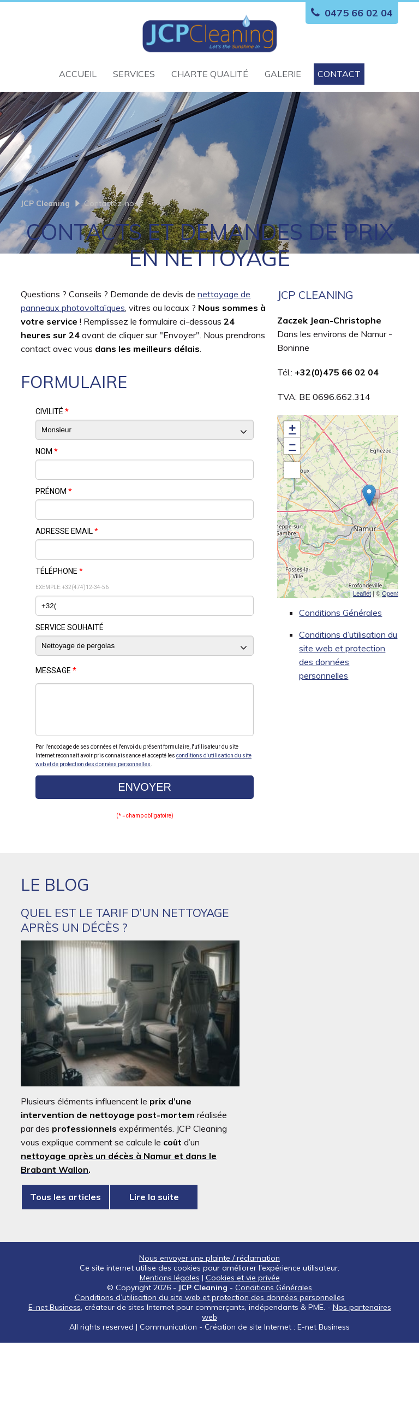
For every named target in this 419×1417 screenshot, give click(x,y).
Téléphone (59, 637)
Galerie (283, 73)
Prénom (53, 557)
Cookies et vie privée (243, 1352)
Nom (46, 517)
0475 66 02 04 (349, 12)
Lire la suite (154, 1271)
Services (134, 73)
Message (55, 736)
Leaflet (362, 659)
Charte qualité (209, 73)
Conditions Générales (340, 678)
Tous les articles (65, 1271)
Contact (339, 73)
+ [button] (292, 495)
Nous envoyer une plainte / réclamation (209, 1332)
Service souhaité (69, 693)
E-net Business (54, 1381)
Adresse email (66, 597)
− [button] (292, 512)
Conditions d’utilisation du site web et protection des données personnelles (210, 1372)
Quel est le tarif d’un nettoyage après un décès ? (125, 994)
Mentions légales (170, 1352)
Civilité (52, 477)
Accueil (78, 73)
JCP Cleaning (45, 269)
